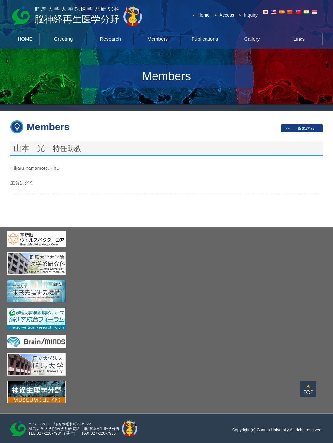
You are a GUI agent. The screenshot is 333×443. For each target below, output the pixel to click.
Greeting (63, 38)
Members (157, 38)
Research (110, 38)
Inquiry (251, 15)
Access (227, 15)
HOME (25, 38)
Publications (205, 38)
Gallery (252, 38)
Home (203, 15)
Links (299, 38)
